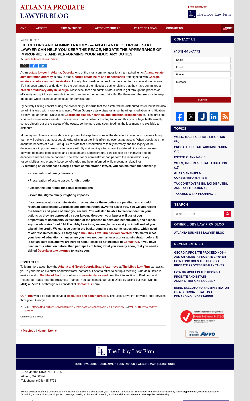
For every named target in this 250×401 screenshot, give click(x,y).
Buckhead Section (52, 275)
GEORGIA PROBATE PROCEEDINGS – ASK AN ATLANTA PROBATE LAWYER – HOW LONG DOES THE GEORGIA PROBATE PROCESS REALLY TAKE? (202, 248)
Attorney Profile (115, 28)
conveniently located (93, 275)
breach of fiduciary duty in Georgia (44, 90)
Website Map (146, 354)
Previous (27, 330)
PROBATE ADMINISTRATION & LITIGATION (100, 307)
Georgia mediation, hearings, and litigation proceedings (103, 114)
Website (49, 28)
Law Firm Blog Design (211, 393)
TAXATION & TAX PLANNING (195, 183)
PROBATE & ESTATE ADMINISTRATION (53, 307)
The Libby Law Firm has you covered (106, 233)
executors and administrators (87, 295)
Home (26, 28)
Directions (186, 28)
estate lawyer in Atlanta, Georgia (51, 72)
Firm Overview (79, 28)
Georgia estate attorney (54, 250)
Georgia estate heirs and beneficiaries (98, 76)
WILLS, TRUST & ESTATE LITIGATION (201, 136)
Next (52, 330)
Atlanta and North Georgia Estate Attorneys (88, 266)
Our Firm (26, 295)
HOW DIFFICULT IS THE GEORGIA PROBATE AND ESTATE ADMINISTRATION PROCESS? (201, 265)
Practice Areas (153, 28)
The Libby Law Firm (136, 266)
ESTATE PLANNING (189, 152)
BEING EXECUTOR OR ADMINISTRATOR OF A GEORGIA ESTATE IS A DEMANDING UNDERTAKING (201, 280)
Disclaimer (110, 354)
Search (227, 203)
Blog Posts (164, 354)
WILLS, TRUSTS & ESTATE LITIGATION (202, 158)
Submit (202, 99)
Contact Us (215, 28)
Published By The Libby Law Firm (209, 12)
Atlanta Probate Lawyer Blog (52, 11)
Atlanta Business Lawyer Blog (198, 222)
